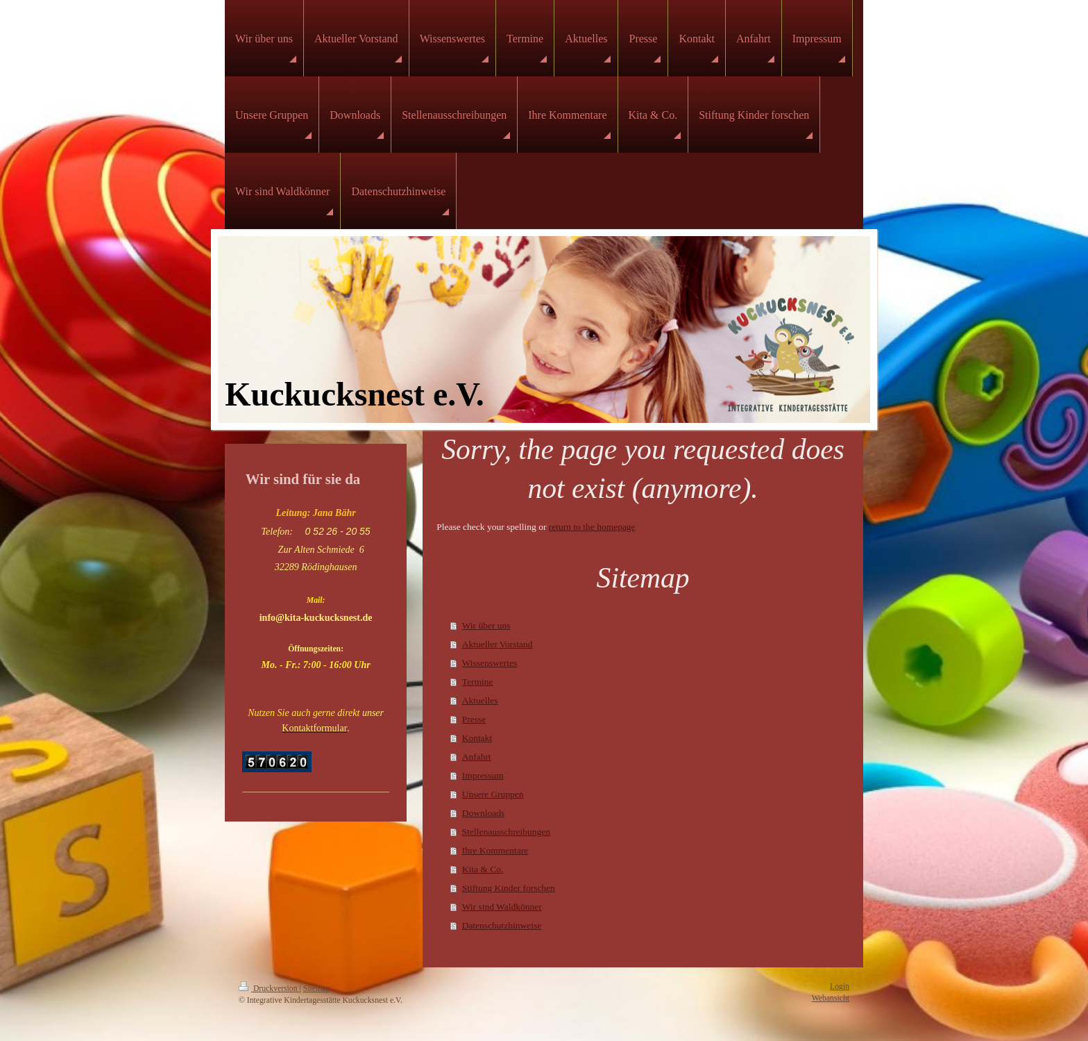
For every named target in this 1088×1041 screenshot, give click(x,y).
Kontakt (477, 738)
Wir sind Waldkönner (502, 906)
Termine (477, 681)
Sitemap (316, 988)
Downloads (483, 813)
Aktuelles (480, 700)
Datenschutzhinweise (502, 925)
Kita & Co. (483, 869)
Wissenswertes (490, 663)
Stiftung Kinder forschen (508, 888)
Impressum (483, 775)
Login (839, 986)
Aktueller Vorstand (497, 644)
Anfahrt (476, 756)
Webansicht (830, 998)
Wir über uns (486, 625)
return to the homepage (592, 527)
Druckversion (269, 988)
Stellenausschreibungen (506, 831)
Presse (474, 719)
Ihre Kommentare (495, 850)
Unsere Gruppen (493, 794)
